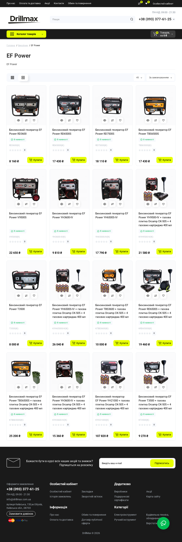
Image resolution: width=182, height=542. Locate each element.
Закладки (87, 491)
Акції (47, 3)
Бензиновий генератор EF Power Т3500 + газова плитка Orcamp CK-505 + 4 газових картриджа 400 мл (155, 402)
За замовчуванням (160, 77)
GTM (72, 34)
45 (139, 77)
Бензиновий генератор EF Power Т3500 (25, 307)
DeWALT (85, 34)
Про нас (11, 3)
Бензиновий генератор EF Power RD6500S (68, 131)
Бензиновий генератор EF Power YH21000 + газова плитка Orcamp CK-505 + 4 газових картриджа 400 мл (112, 402)
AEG (109, 34)
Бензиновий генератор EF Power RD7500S (111, 131)
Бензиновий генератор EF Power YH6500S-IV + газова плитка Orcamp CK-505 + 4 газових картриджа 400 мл (69, 311)
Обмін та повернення (79, 3)
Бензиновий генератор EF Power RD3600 (25, 131)
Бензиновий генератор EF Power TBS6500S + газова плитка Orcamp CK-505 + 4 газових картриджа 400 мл (25, 402)
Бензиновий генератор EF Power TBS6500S (155, 131)
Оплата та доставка (30, 3)
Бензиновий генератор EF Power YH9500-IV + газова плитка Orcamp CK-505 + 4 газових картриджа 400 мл (155, 219)
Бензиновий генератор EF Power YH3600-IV (68, 215)
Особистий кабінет (163, 3)
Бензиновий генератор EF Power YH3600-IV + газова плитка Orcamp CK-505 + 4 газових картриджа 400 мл (69, 402)
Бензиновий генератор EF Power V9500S (25, 215)
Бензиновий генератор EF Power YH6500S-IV (111, 215)
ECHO (98, 34)
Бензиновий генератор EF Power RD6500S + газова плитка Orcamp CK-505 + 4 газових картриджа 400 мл (155, 311)
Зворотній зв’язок (92, 496)
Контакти (59, 3)
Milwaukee (123, 34)
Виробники (120, 491)
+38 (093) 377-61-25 (155, 19)
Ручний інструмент (125, 519)
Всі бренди (58, 34)
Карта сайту (153, 496)
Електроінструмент (125, 514)
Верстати (151, 523)
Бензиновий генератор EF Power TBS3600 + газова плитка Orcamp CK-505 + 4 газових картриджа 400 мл (112, 311)
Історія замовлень (60, 496)
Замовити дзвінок (21, 513)
